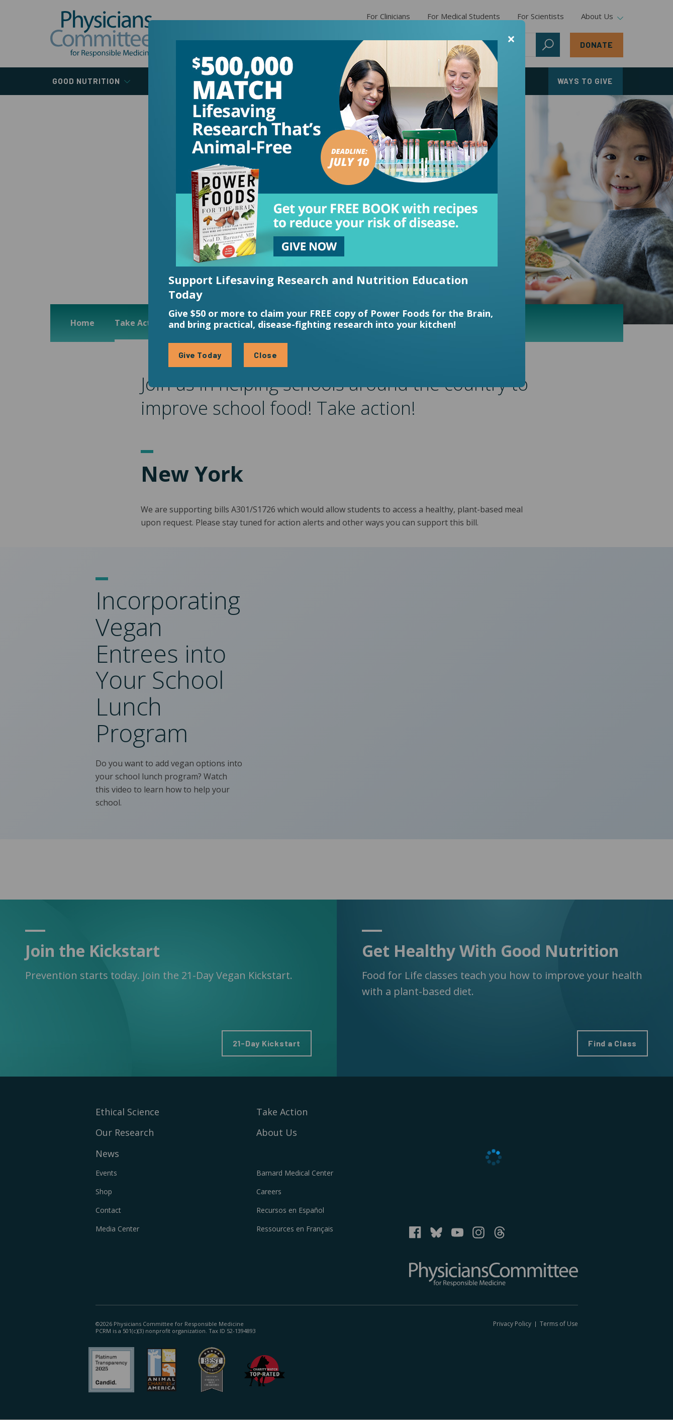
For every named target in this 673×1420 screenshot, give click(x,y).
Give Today (200, 355)
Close (265, 355)
